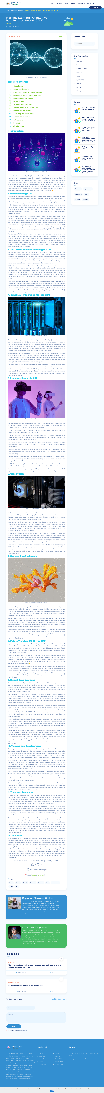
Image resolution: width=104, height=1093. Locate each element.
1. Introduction (18, 86)
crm (17, 886)
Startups (77, 83)
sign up (95, 7)
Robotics (77, 72)
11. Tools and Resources (21, 117)
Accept (52, 1090)
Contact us (81, 3)
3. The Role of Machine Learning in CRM (27, 92)
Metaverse (78, 61)
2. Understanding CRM (21, 89)
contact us (41, 1064)
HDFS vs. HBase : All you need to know (88, 108)
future (11, 883)
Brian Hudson (21, 991)
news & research (43, 1059)
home (40, 1053)
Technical (78, 65)
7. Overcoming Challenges (22, 105)
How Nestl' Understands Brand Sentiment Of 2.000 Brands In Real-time (88, 139)
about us (59, 3)
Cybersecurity (79, 80)
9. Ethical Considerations (22, 111)
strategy (61, 36)
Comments (16, 123)
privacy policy (58, 1061)
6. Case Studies (18, 101)
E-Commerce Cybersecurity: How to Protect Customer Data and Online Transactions (88, 170)
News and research (17, 10)
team (66, 3)
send (14, 1026)
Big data (77, 87)
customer (85, 199)
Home (52, 3)
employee (78, 189)
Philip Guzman (21, 973)
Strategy (77, 91)
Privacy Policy (54, 1088)
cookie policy (58, 1064)
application (78, 194)
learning (40, 883)
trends (18, 883)
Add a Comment (18, 126)
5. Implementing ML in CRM (23, 98)
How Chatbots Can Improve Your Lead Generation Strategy (88, 119)
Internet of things (80, 68)
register (14, 1030)
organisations (88, 189)
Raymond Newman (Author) (38, 898)
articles (73, 3)
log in (33, 875)
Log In (89, 3)
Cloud (77, 76)
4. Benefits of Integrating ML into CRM (27, 95)
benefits (25, 883)
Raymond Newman (14, 26)
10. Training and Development (23, 114)
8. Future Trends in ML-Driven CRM (25, 108)
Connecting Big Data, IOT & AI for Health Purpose (87, 158)
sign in (56, 1053)
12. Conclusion (18, 120)
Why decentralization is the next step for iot (82, 1059)
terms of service (59, 1059)
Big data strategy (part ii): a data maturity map (25, 985)
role (47, 883)
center (86, 194)
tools (11, 886)
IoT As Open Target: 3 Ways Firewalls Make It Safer (88, 129)
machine (32, 883)
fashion (77, 199)
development (55, 883)
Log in (9, 1030)
